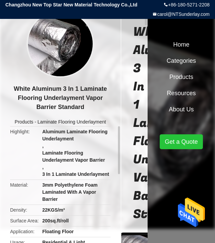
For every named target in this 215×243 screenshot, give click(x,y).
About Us (181, 109)
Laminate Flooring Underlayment (71, 122)
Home (181, 44)
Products (24, 122)
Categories (181, 60)
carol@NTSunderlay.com (183, 14)
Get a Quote (181, 141)
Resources (181, 93)
